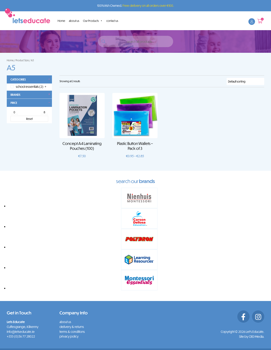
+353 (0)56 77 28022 (21, 336)
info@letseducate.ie (21, 332)
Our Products (93, 21)
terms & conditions (72, 332)
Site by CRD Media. (251, 337)
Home (61, 20)
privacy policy (68, 336)
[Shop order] (245, 81)
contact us (112, 20)
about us (74, 20)
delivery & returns (71, 327)
